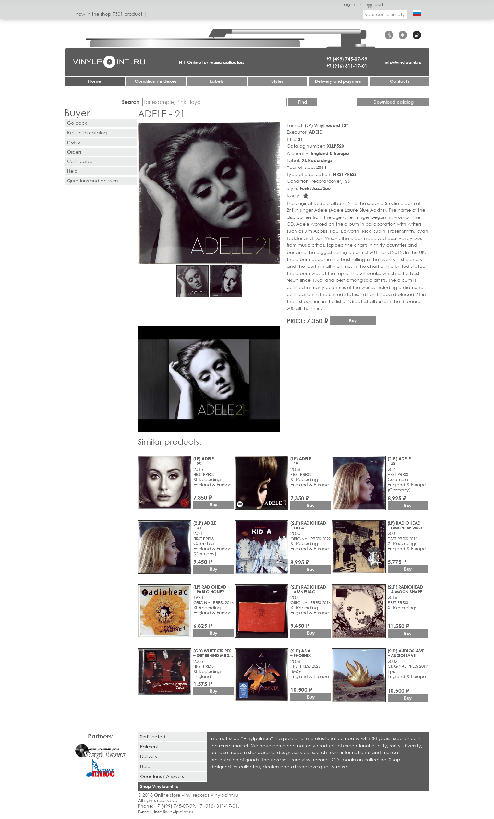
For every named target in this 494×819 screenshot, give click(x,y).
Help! (146, 766)
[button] (274, 128)
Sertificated (152, 736)
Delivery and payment (339, 81)
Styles (277, 81)
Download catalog (393, 102)
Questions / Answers (162, 776)
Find (302, 102)
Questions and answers (92, 180)
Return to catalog (87, 132)
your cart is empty (385, 14)
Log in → (351, 4)
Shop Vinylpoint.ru (159, 786)
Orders (74, 152)
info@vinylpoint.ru (403, 62)
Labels (216, 81)
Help (72, 171)
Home (94, 81)
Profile (73, 142)
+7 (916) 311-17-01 (346, 65)
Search (130, 102)
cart (375, 4)
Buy (353, 320)
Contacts (399, 81)
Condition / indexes (156, 81)
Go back (77, 123)
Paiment (149, 746)
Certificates (79, 161)
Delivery (149, 756)
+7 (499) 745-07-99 (346, 59)
